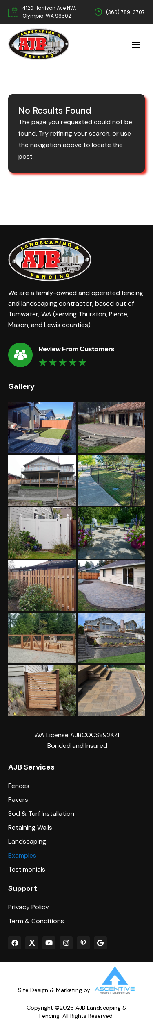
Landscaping (27, 842)
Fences (18, 786)
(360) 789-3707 (125, 12)
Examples (22, 855)
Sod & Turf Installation (41, 814)
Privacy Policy (28, 907)
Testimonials (26, 869)
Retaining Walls (30, 828)
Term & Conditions (36, 921)
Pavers (18, 800)
